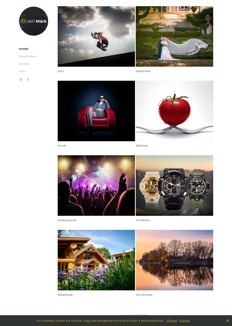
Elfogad (171, 320)
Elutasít (184, 320)
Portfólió (23, 48)
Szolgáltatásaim (27, 56)
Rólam (22, 71)
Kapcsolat (24, 63)
